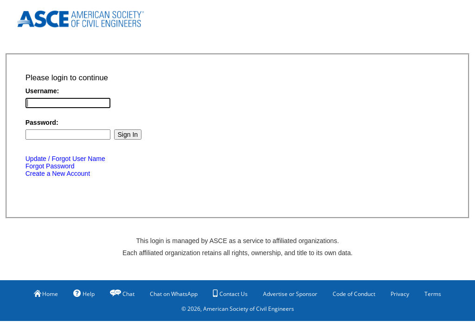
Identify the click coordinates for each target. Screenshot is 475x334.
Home (46, 294)
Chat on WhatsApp (174, 294)
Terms (432, 294)
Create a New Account (58, 173)
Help (84, 293)
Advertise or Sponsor (290, 294)
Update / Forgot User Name (65, 158)
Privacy (400, 294)
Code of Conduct (354, 294)
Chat (128, 294)
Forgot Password (50, 166)
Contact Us (230, 293)
